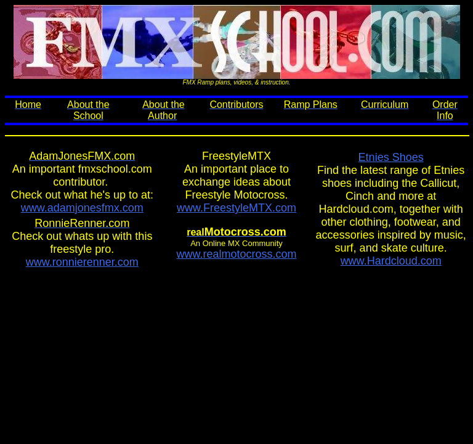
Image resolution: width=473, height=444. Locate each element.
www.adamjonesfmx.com (82, 208)
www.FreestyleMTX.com (236, 208)
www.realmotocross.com (236, 254)
